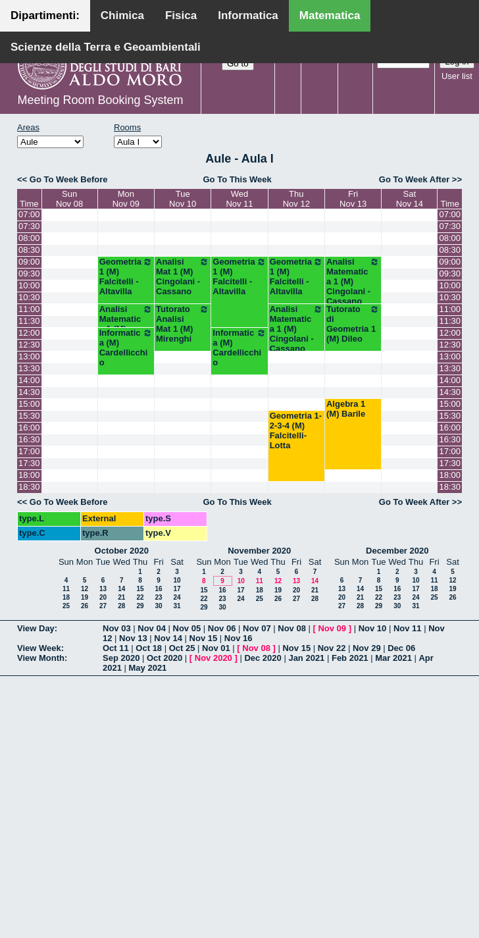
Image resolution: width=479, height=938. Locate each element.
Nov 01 (216, 648)
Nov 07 (257, 628)
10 (176, 580)
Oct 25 (182, 648)
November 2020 (259, 551)
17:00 (29, 451)
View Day (36, 628)
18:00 (29, 475)
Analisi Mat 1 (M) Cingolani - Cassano (182, 276)
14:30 (29, 392)
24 (176, 597)
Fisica (181, 15)
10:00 (29, 285)
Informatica (248, 15)
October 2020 (122, 551)
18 (66, 597)
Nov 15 (203, 638)
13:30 (29, 368)
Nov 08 (292, 628)
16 (158, 588)
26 (84, 606)
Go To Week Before (69, 179)
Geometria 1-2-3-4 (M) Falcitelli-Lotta (296, 430)
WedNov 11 (239, 199)
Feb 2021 (350, 658)
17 (176, 588)
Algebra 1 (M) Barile (345, 409)
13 (103, 588)
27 (103, 606)
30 (158, 606)
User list (456, 76)
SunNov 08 (69, 199)
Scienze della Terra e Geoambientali (106, 47)
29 (139, 606)
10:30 (29, 297)
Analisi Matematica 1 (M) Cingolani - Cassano (353, 281)
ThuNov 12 (296, 199)
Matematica (330, 15)
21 (121, 597)
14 (121, 588)
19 (84, 597)
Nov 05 (187, 628)
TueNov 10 (182, 199)
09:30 (29, 273)
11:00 (29, 309)
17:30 (29, 463)
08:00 (29, 238)
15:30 (29, 416)
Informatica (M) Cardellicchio (126, 347)
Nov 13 (133, 638)
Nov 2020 (213, 658)
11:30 (29, 321)
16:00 (29, 427)
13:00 (29, 356)
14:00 (29, 380)
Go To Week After (414, 179)
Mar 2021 (393, 658)
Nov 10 (373, 628)
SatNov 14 (409, 199)
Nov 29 (367, 648)
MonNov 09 (126, 199)
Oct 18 (149, 648)
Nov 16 (238, 638)
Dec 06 (401, 648)
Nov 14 (168, 638)
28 (121, 606)
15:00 (29, 404)
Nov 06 (222, 628)
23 (158, 597)
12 (84, 588)
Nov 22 (332, 648)
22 (139, 597)
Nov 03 (117, 628)
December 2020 (397, 551)
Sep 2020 (121, 658)
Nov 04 (152, 628)
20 (103, 597)
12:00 (29, 333)
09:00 (29, 262)
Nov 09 (332, 628)
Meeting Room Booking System (100, 100)
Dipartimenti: (45, 15)
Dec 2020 (262, 658)
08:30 (29, 250)
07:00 (29, 214)
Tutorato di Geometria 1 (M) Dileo (353, 324)
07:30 (29, 226)
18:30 (29, 487)
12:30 (29, 345)
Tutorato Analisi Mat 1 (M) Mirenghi (182, 324)
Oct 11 (116, 648)
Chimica (122, 15)
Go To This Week (237, 179)
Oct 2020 (164, 658)
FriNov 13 (353, 199)
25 (66, 606)
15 (139, 588)
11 (66, 588)
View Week (39, 648)
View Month (40, 658)
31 (176, 606)
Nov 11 (407, 628)
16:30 (29, 439)
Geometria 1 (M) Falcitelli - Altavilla (126, 276)
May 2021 (148, 668)
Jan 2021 (306, 658)
